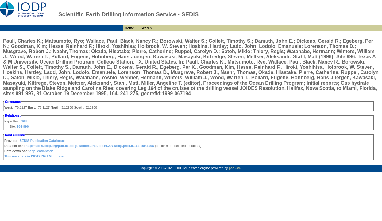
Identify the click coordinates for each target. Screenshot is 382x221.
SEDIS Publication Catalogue (42, 140)
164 (24, 121)
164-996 (23, 126)
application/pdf (41, 151)
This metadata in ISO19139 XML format (34, 156)
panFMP (235, 168)
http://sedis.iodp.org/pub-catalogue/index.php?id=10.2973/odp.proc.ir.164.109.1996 (89, 146)
